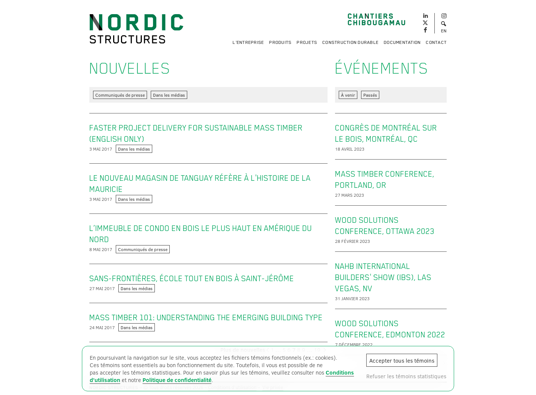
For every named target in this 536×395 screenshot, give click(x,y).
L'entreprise (248, 42)
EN (444, 30)
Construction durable (350, 42)
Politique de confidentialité (177, 379)
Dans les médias (169, 95)
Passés (370, 95)
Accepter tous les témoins (401, 360)
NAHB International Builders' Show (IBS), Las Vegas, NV (383, 277)
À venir (348, 95)
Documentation (402, 42)
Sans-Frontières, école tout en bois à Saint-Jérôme (191, 278)
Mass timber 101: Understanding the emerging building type (206, 317)
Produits (280, 42)
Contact (436, 42)
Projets (307, 42)
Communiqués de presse (120, 95)
